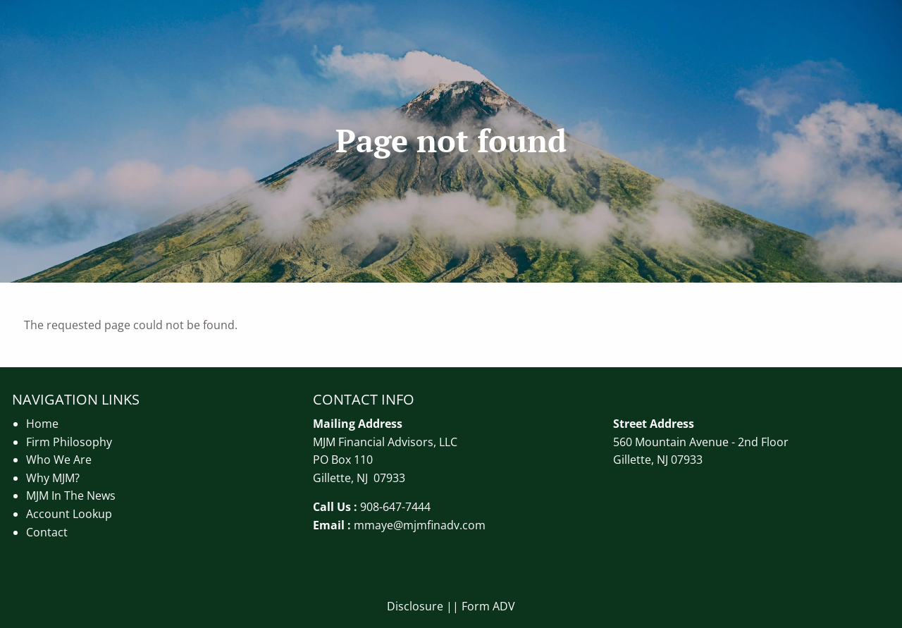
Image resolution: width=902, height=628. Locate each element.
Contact (47, 532)
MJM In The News (71, 495)
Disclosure (415, 606)
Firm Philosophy (69, 442)
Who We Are (59, 459)
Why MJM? (53, 478)
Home (42, 423)
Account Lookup (69, 514)
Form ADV (488, 606)
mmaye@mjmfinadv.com (420, 525)
